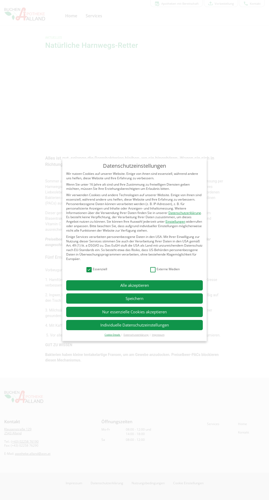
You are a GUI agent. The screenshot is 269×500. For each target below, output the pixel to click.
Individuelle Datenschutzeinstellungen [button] (134, 325)
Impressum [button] (158, 334)
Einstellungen (175, 221)
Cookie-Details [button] (113, 334)
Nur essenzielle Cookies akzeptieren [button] (134, 311)
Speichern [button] (134, 298)
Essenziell (96, 269)
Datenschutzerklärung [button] (136, 334)
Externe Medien (165, 269)
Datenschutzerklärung (184, 213)
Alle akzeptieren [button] (134, 285)
